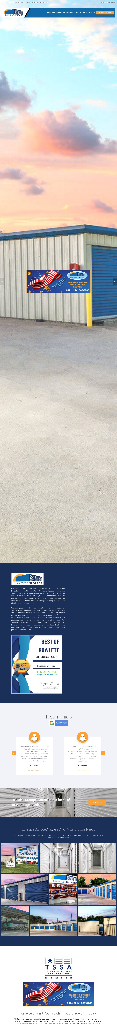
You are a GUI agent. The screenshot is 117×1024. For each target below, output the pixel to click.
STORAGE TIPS (68, 12)
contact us (97, 803)
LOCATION (91, 12)
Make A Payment (105, 12)
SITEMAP (83, 12)
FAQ (77, 12)
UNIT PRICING (57, 12)
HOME (49, 12)
